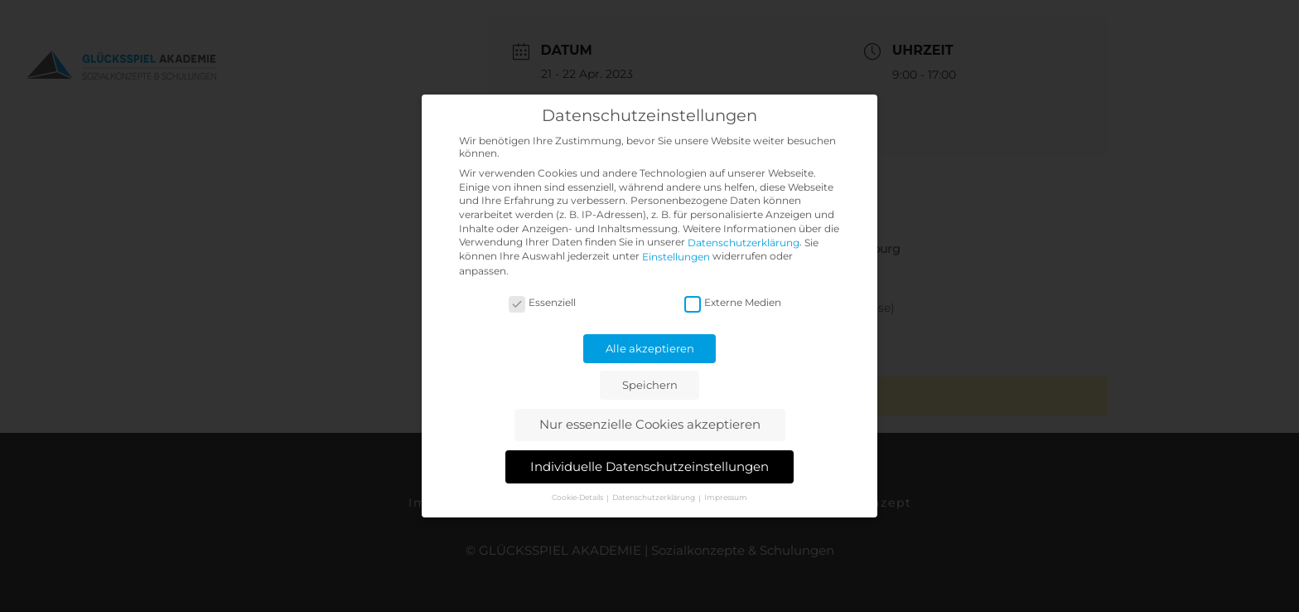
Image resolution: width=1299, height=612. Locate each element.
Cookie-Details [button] (578, 497)
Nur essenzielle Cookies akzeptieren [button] (650, 424)
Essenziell (542, 302)
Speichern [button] (650, 384)
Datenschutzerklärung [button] (654, 497)
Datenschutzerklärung (743, 243)
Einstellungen (676, 257)
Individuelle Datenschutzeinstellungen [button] (649, 466)
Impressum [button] (725, 497)
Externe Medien (732, 302)
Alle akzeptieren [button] (650, 348)
